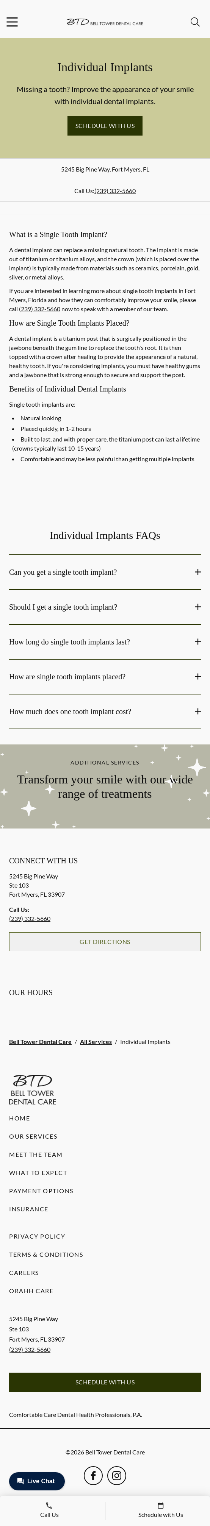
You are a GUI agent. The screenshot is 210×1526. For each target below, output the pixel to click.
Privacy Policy (37, 1236)
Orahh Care (31, 1290)
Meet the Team (36, 1154)
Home (19, 1118)
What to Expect (38, 1172)
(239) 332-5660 (115, 190)
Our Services (33, 1136)
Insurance (29, 1208)
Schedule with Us (105, 125)
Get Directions (105, 941)
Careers (24, 1272)
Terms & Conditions (46, 1254)
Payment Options (41, 1190)
